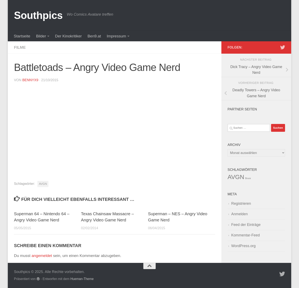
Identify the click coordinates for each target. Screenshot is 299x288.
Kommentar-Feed (245, 235)
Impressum (116, 36)
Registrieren (241, 203)
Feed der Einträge (246, 225)
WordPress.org (243, 246)
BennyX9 (30, 80)
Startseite (22, 36)
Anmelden (239, 214)
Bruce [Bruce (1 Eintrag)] (248, 178)
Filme (20, 47)
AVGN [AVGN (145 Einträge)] (236, 176)
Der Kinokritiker (68, 36)
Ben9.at (94, 36)
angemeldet (42, 255)
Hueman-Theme (82, 279)
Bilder (41, 36)
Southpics (38, 15)
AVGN (43, 183)
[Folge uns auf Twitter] (282, 47)
